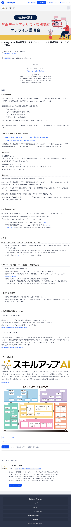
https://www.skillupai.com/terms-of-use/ (14, 327)
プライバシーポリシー (35, 511)
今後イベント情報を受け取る (35, 71)
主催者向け (41, 2)
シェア (5, 437)
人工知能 (39, 468)
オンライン (7, 58)
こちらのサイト (10, 227)
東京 (17, 468)
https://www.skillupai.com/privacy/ (12, 347)
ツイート (11, 437)
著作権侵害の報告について (35, 515)
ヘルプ (36, 503)
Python (33, 468)
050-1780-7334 (31, 2)
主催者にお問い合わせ (35, 499)
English (62, 2)
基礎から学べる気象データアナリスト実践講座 (20, 140)
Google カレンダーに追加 (10, 53)
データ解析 (21, 468)
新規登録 (50, 2)
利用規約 (35, 507)
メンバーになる (15, 485)
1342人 (11, 468)
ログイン (56, 2)
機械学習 (28, 468)
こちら (44, 222)
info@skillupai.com (11, 276)
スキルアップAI (11, 8)
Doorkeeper (39, 523)
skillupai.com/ (6, 382)
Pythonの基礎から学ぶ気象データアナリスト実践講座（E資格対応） (27, 137)
